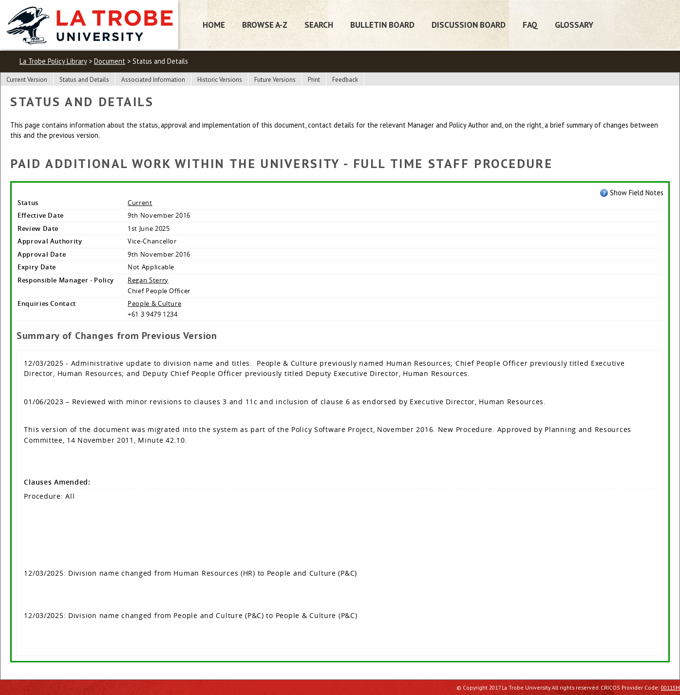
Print (314, 79)
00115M (670, 687)
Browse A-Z (264, 24)
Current (140, 202)
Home (214, 24)
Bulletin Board (382, 24)
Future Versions (275, 79)
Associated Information (153, 79)
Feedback (345, 79)
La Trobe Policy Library (53, 61)
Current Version (26, 79)
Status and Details (84, 79)
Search (318, 24)
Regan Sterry (148, 280)
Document (109, 61)
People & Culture (154, 303)
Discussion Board (469, 24)
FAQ (530, 24)
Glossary (574, 24)
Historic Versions (219, 79)
